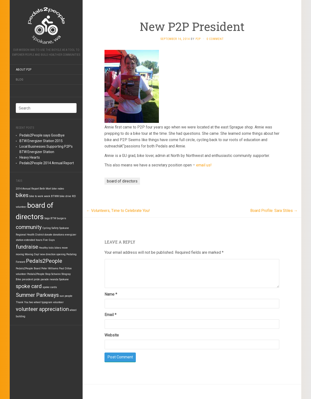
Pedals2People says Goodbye (42, 135)
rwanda (54, 279)
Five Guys (49, 240)
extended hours (33, 240)
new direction (48, 254)
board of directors (122, 181)
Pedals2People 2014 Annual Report (46, 163)
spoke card (29, 286)
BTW (53, 218)
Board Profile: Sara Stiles (274, 210)
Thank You (22, 302)
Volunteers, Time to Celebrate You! (118, 210)
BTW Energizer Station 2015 (41, 141)
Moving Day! (32, 254)
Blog (19, 79)
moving (20, 254)
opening (61, 254)
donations (58, 234)
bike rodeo (58, 188)
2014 (19, 188)
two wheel (35, 302)
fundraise (27, 247)
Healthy (43, 247)
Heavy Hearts (29, 157)
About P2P (23, 69)
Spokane (64, 279)
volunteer (58, 302)
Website (111, 335)
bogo (47, 218)
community (29, 227)
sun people (66, 296)
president (27, 279)
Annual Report (30, 188)
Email (110, 314)
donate (48, 234)
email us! (204, 165)
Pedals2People (44, 261)
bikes (22, 195)
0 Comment (215, 39)
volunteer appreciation (42, 309)
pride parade (41, 279)
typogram (47, 302)
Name (110, 294)
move (65, 247)
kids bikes (55, 247)
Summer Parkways (37, 295)
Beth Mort (45, 188)
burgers (61, 218)
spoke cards (50, 287)
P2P (198, 39)
